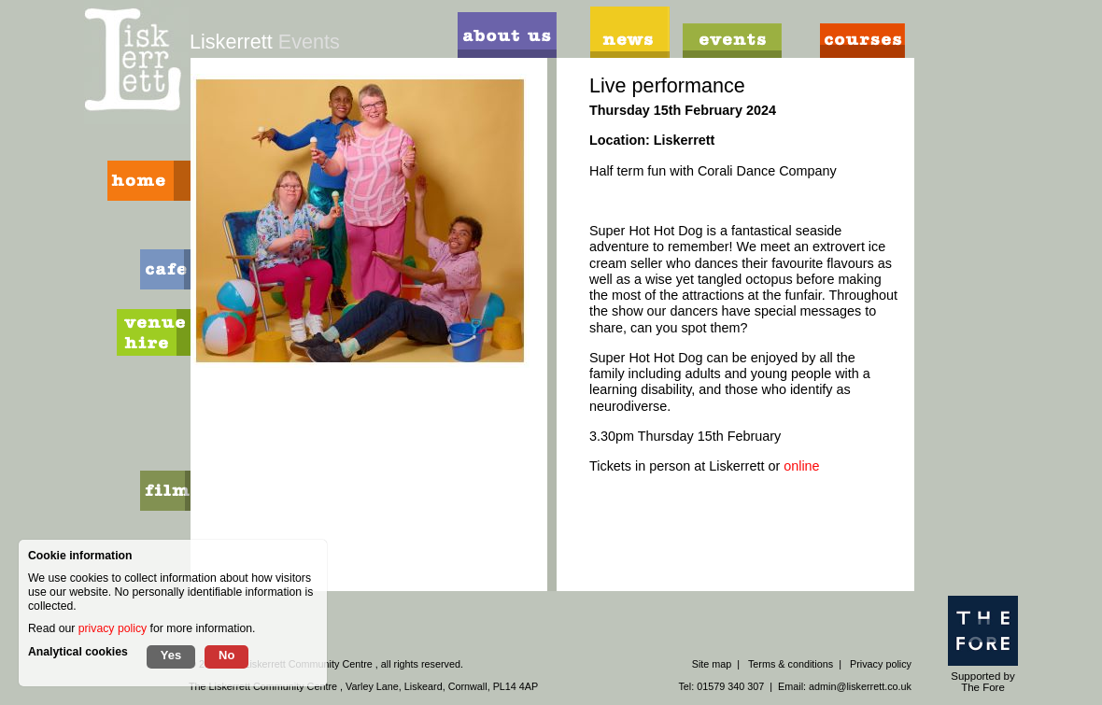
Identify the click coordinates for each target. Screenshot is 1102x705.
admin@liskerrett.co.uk (860, 686)
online (803, 465)
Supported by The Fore (983, 644)
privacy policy (112, 628)
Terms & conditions (790, 664)
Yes (171, 655)
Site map (712, 664)
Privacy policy (880, 664)
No (226, 655)
